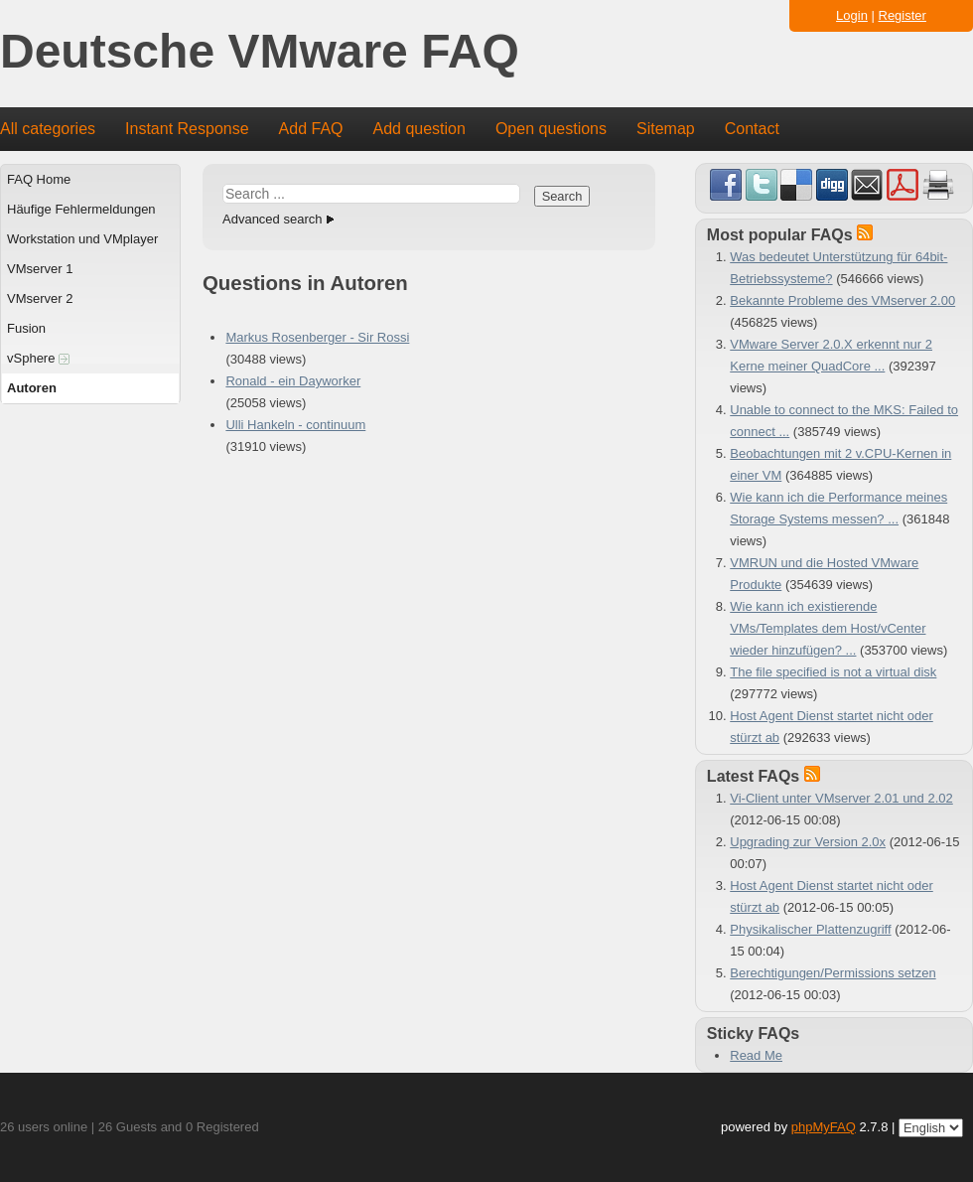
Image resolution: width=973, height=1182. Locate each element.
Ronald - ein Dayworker (292, 380)
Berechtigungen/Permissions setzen (832, 972)
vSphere (38, 358)
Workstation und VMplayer (82, 238)
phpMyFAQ (823, 1126)
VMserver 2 (39, 298)
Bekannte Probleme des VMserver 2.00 (842, 300)
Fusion (26, 328)
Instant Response (187, 128)
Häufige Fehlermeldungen (81, 209)
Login (852, 15)
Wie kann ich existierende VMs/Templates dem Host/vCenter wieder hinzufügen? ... (827, 628)
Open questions (551, 128)
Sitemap (665, 128)
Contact (752, 128)
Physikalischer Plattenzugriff (810, 929)
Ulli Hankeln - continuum (295, 424)
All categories (47, 128)
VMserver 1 (39, 268)
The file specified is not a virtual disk (833, 672)
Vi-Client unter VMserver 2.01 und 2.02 (841, 798)
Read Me (756, 1055)
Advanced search (272, 219)
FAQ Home (38, 179)
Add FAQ (311, 128)
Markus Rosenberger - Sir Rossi (317, 337)
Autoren (32, 387)
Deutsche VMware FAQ (259, 52)
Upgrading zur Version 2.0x (808, 841)
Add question (419, 128)
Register (902, 15)
